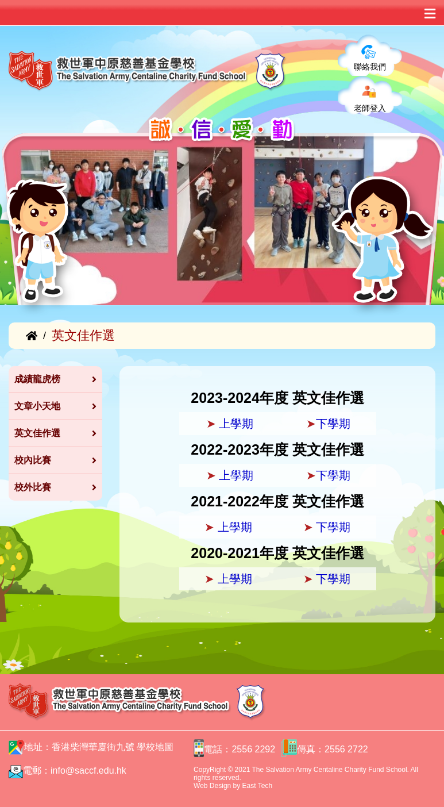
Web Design (212, 786)
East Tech (257, 786)
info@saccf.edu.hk (88, 770)
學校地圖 (155, 747)
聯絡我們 (370, 66)
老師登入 (370, 108)
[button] (21, 276)
